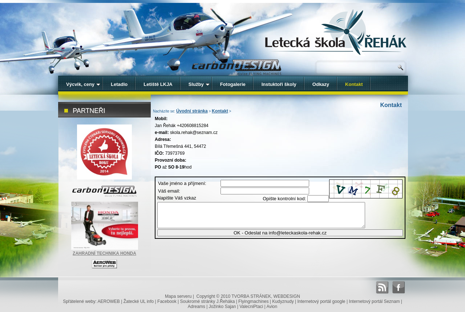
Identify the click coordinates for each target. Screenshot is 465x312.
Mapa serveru (178, 296)
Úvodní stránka (192, 111)
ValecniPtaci (251, 306)
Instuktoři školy (279, 84)
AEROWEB (109, 301)
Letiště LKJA (157, 84)
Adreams (196, 306)
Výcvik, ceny (83, 84)
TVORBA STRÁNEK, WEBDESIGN (265, 296)
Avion (271, 306)
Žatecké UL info (139, 301)
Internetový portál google (321, 301)
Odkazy (320, 84)
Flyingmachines (253, 301)
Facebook (167, 301)
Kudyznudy (283, 301)
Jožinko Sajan (222, 306)
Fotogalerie (233, 84)
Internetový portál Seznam (374, 301)
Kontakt (220, 111)
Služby (199, 84)
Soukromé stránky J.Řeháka (207, 301)
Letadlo (119, 84)
